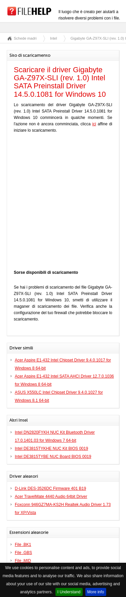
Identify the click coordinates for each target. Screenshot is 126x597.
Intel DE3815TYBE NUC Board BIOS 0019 (53, 456)
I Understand (69, 592)
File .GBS (23, 552)
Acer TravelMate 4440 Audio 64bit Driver (51, 496)
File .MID (23, 560)
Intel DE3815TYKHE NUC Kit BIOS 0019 (51, 448)
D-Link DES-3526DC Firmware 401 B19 (50, 488)
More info (95, 592)
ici (94, 124)
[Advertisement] (63, 203)
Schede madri (25, 38)
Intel (53, 38)
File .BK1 (23, 544)
